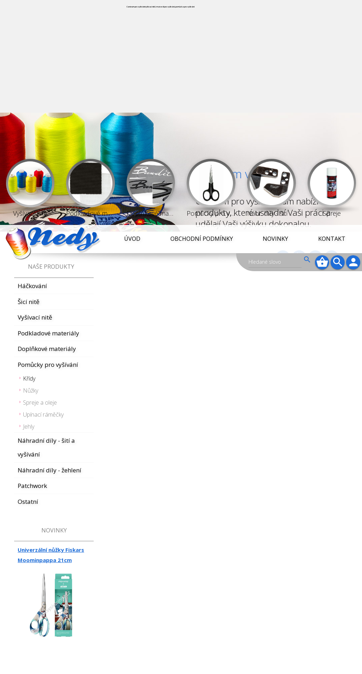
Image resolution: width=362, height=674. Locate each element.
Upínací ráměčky (43, 189)
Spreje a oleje (40, 177)
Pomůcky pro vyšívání (48, 140)
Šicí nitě (29, 77)
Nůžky (30, 165)
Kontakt (331, 14)
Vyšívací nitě (35, 92)
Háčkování (32, 61)
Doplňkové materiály (47, 124)
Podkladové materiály (48, 108)
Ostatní (28, 277)
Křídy (29, 153)
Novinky (275, 14)
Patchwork (32, 261)
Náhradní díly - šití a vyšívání (46, 222)
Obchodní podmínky (201, 14)
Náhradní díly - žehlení (49, 245)
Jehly (28, 201)
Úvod (132, 14)
